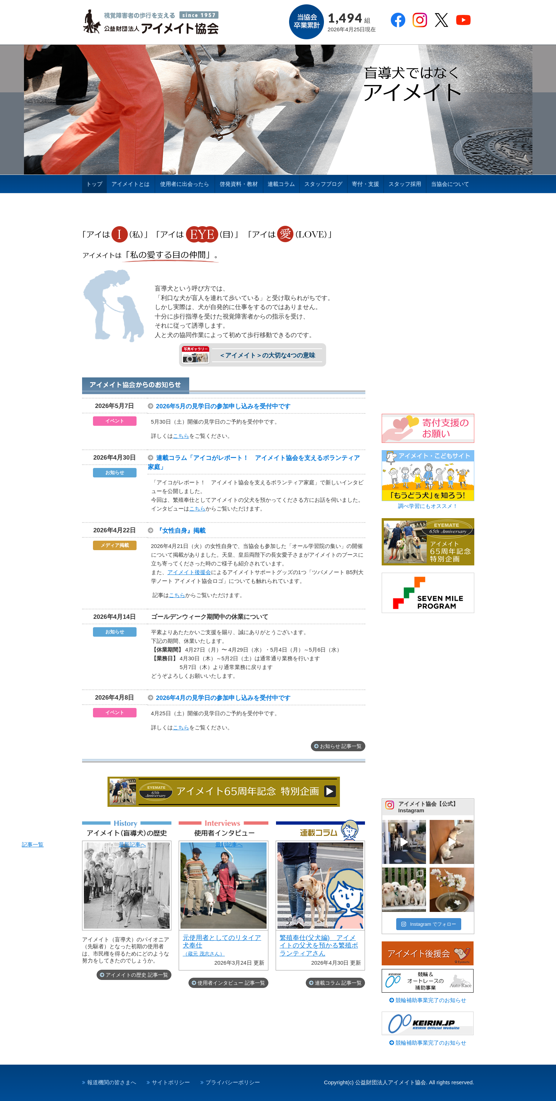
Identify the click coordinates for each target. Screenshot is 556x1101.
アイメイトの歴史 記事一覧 (137, 975)
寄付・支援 (365, 184)
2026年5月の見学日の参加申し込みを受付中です (226, 406)
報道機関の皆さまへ (111, 1082)
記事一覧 (127, 885)
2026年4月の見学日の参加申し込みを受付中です (226, 697)
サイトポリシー (171, 1082)
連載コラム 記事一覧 (338, 983)
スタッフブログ (323, 184)
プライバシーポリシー (233, 1082)
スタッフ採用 (405, 184)
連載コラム (281, 184)
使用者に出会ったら (184, 184)
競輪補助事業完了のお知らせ (427, 1000)
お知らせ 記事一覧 (341, 746)
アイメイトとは (130, 184)
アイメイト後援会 (189, 572)
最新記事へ (223, 905)
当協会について (450, 184)
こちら (181, 436)
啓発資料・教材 (239, 184)
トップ (94, 184)
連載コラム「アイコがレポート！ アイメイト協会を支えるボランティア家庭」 (257, 463)
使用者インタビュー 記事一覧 (231, 983)
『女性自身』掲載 (184, 530)
